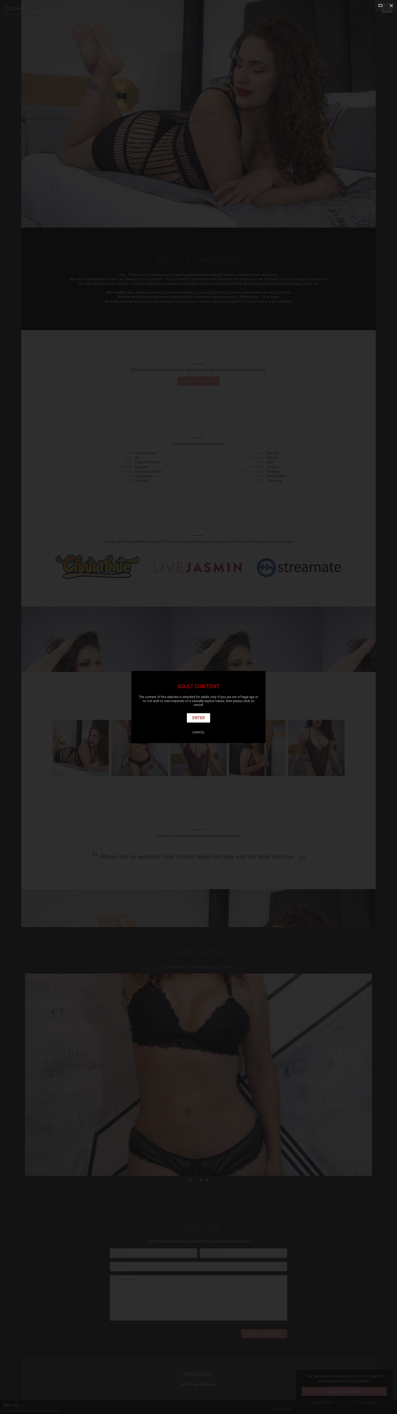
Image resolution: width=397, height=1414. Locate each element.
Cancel (198, 732)
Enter (198, 717)
